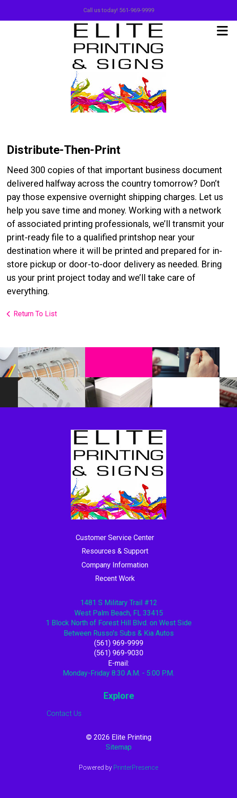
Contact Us (64, 713)
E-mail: (118, 663)
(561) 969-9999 (118, 643)
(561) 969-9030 (118, 653)
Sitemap (119, 747)
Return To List (35, 314)
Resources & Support (115, 551)
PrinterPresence (135, 767)
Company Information (115, 565)
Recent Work (115, 578)
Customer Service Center (115, 537)
